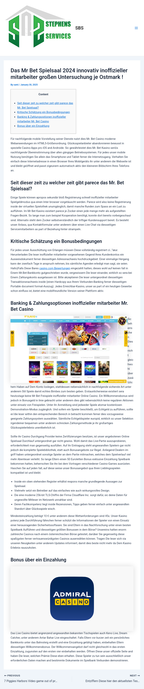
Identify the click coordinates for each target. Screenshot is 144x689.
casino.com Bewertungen (54, 268)
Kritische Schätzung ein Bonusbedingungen (43, 112)
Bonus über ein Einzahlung (33, 126)
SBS (79, 28)
